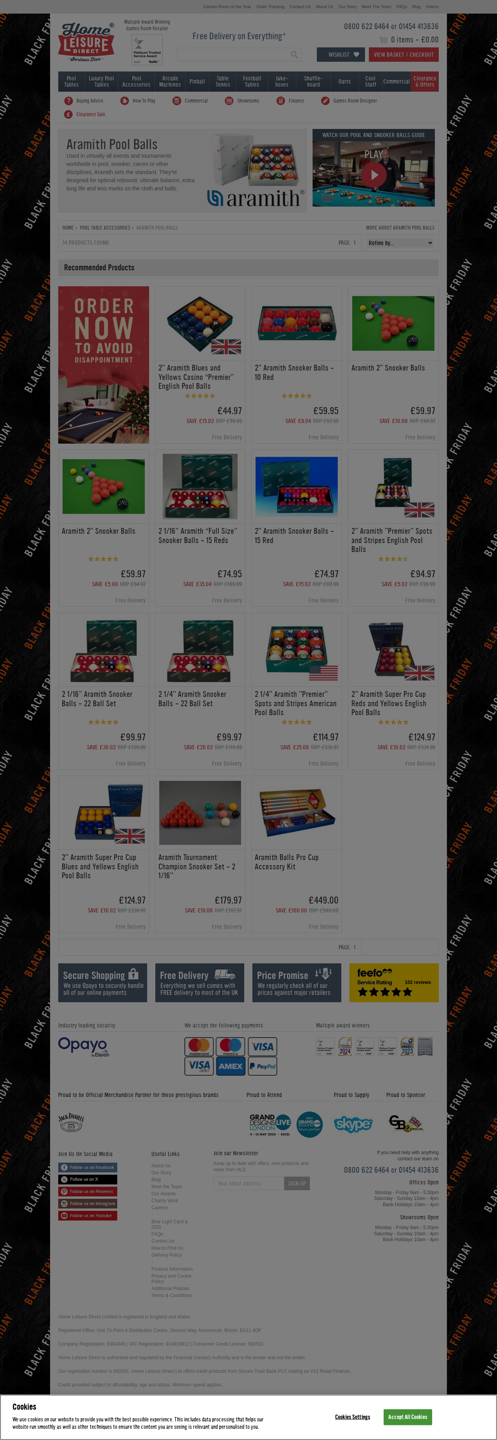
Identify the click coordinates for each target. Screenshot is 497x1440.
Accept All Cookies (407, 1417)
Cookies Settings (352, 1417)
